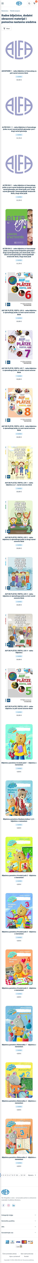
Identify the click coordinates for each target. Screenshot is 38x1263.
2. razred (19, 260)
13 (21, 1175)
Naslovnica (4, 11)
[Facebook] (3, 1205)
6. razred (19, 318)
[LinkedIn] (14, 1205)
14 (24, 1175)
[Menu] (2, 3)
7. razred (19, 376)
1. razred (19, 134)
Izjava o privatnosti (14, 1256)
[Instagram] (9, 1205)
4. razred (19, 656)
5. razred (19, 76)
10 (17, 1175)
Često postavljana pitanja (9, 1253)
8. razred (19, 433)
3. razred (19, 601)
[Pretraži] (29, 3)
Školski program (15, 11)
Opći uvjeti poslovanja (27, 1253)
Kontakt (26, 1256)
